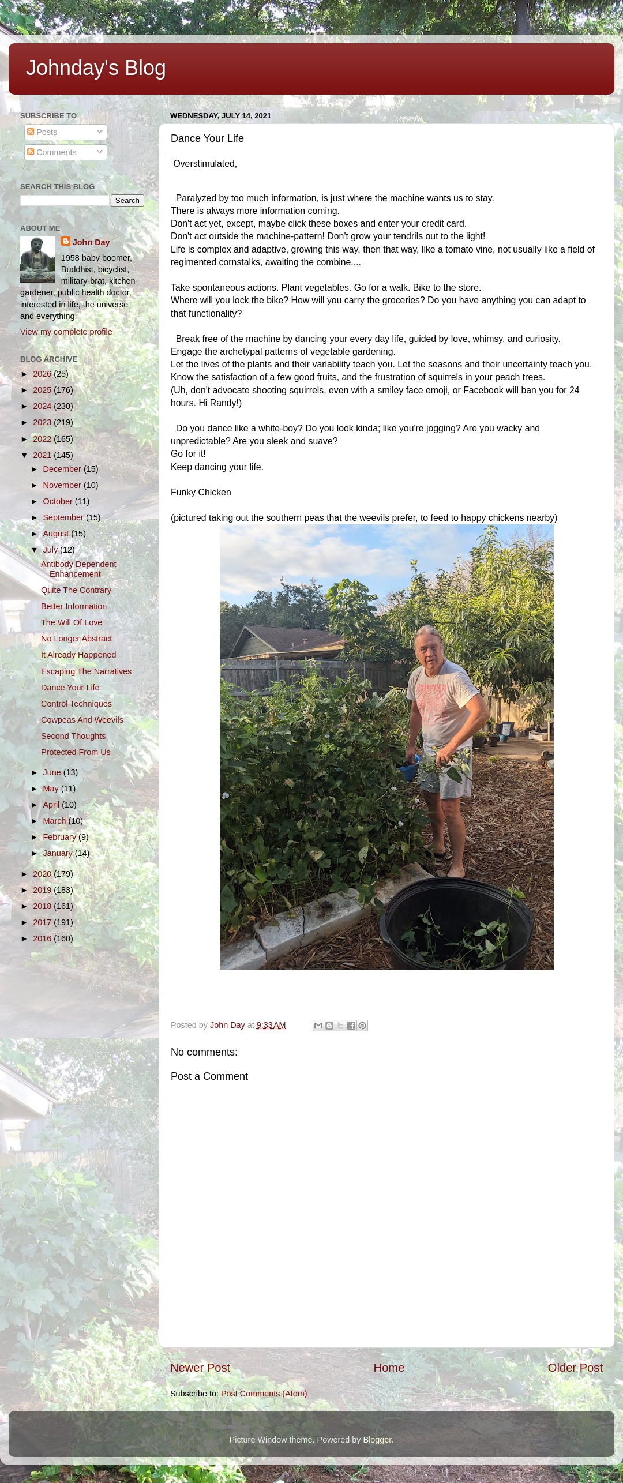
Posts (42, 132)
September (64, 517)
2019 (43, 890)
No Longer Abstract (76, 638)
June (53, 772)
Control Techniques (76, 703)
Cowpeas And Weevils (82, 719)
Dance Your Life (70, 687)
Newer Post (200, 1367)
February (61, 837)
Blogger (377, 1439)
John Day (91, 242)
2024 (43, 406)
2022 (43, 439)
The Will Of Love (71, 622)
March (56, 820)
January (59, 853)
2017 (43, 922)
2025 (43, 390)
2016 (43, 938)
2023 (43, 422)
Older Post (575, 1367)
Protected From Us (76, 752)
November (63, 485)
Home (389, 1367)
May (52, 788)
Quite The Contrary (76, 590)
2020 (43, 873)
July (52, 549)
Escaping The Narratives (86, 671)
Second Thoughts (73, 736)
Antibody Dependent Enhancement (78, 569)
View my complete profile (66, 331)
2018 (43, 906)
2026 (43, 373)
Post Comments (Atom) (264, 1393)
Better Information (74, 606)
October (59, 501)
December (63, 469)
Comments (52, 152)
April (52, 804)
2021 (43, 455)
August (57, 533)
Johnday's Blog (96, 68)
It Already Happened (78, 654)
